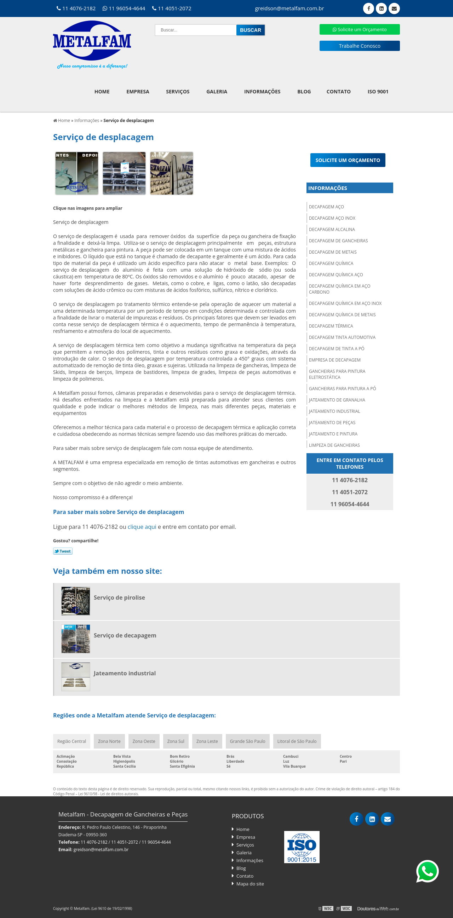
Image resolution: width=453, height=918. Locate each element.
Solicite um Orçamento (360, 29)
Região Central (71, 741)
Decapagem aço (326, 207)
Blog (304, 91)
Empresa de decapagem (335, 360)
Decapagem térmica (331, 326)
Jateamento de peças (332, 423)
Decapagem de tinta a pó (337, 349)
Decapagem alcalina (332, 229)
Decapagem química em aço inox (345, 303)
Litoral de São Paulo (297, 741)
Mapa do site (250, 884)
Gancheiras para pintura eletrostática (337, 374)
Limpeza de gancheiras (334, 445)
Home (102, 91)
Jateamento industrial (334, 411)
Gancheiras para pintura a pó (342, 389)
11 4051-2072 (171, 8)
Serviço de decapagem (125, 635)
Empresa (137, 91)
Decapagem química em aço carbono (340, 289)
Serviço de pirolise (119, 597)
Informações (262, 91)
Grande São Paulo (247, 741)
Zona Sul (175, 741)
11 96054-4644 (124, 8)
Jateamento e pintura (333, 434)
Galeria (216, 91)
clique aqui (142, 527)
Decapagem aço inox (332, 218)
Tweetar (63, 551)
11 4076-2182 (76, 8)
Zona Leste (207, 741)
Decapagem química (331, 263)
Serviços (177, 91)
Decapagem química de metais (342, 315)
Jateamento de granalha (337, 400)
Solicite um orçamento (348, 160)
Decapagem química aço (336, 275)
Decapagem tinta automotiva (342, 337)
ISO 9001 (378, 91)
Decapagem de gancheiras (338, 241)
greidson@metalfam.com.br (101, 850)
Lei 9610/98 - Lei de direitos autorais (108, 793)
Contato (339, 91)
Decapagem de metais (333, 252)
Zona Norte (109, 741)
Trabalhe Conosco (359, 45)
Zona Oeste (144, 741)
